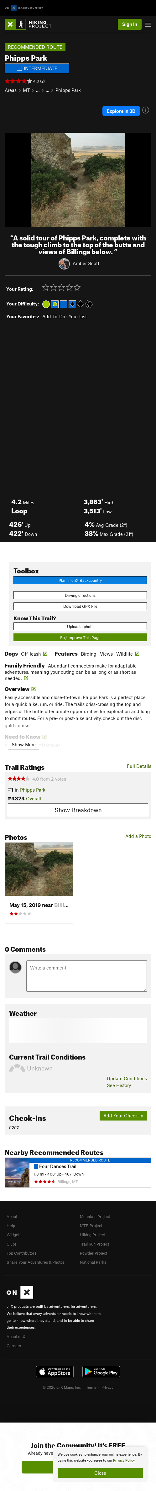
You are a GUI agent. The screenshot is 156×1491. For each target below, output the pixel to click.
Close (100, 1473)
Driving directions (80, 595)
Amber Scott (86, 263)
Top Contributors (21, 1253)
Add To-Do (53, 316)
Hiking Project (92, 1234)
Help (11, 1225)
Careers (14, 1345)
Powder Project (93, 1253)
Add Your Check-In (123, 1115)
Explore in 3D (121, 111)
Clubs (12, 1244)
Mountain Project (95, 1216)
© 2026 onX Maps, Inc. (62, 1387)
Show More (24, 744)
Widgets (14, 1234)
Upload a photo (80, 626)
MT (26, 90)
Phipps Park (68, 90)
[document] (100, 1465)
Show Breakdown (78, 810)
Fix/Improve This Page (80, 637)
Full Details (139, 766)
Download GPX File (80, 606)
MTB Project (91, 1225)
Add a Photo (138, 836)
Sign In (129, 24)
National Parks (93, 1262)
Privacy (107, 1387)
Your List (78, 316)
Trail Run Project (94, 1244)
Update (127, 1078)
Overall (33, 798)
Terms (91, 1387)
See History (119, 1085)
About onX (16, 1336)
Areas (11, 90)
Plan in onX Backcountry (80, 580)
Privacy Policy (124, 1460)
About (12, 1216)
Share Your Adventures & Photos (36, 1262)
